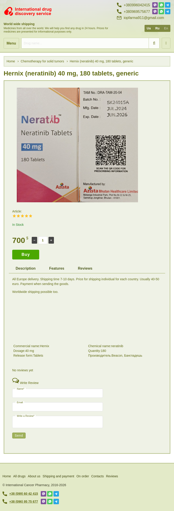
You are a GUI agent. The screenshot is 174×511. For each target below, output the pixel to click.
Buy (26, 254)
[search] (90, 43)
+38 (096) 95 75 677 (20, 501)
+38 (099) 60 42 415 (20, 494)
